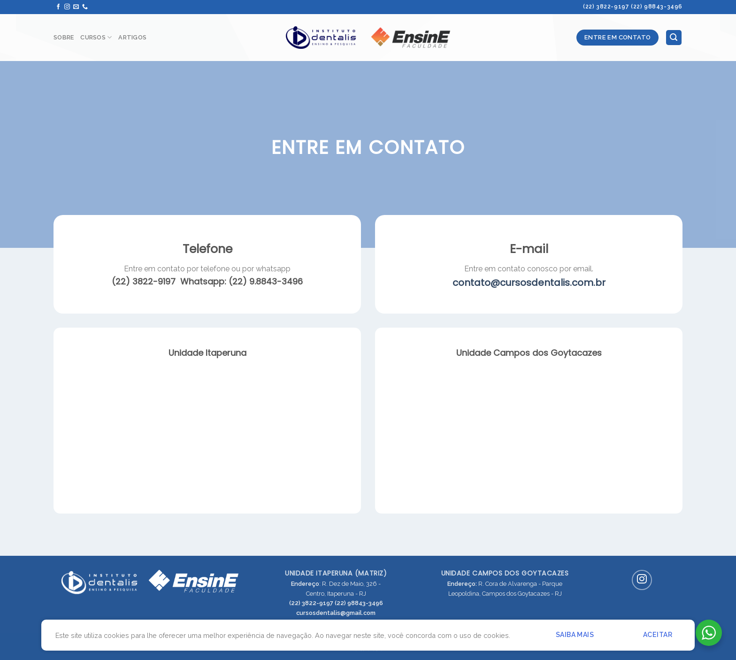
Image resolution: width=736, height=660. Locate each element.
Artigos (132, 37)
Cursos (96, 37)
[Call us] (85, 7)
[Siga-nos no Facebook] (58, 7)
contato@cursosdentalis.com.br (529, 282)
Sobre (64, 37)
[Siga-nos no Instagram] (67, 7)
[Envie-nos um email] (76, 7)
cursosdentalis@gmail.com (336, 612)
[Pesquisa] (674, 38)
